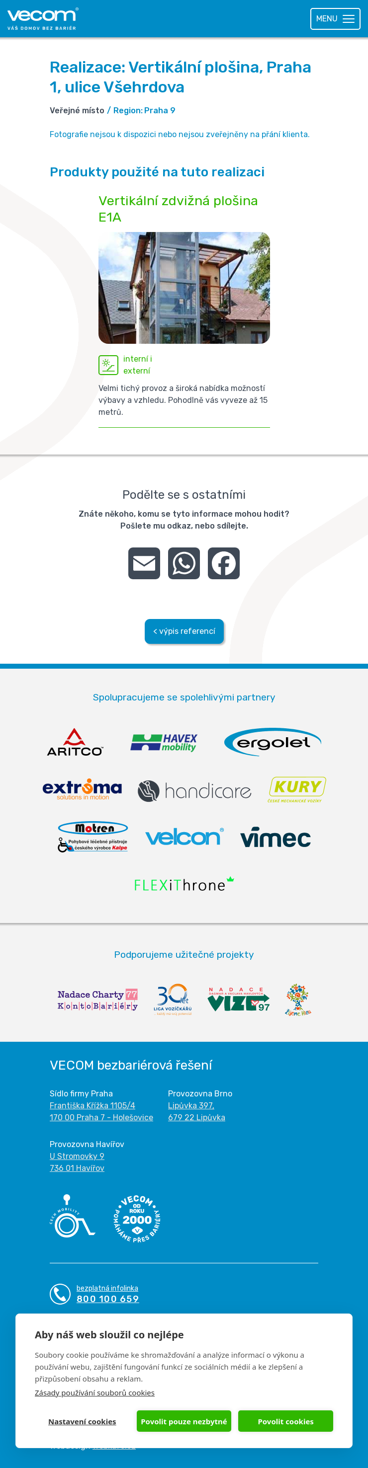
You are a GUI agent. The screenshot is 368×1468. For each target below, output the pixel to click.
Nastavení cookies (82, 1421)
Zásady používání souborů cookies (95, 1392)
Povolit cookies (285, 1421)
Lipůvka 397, (191, 1105)
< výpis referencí (184, 631)
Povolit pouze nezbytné (184, 1421)
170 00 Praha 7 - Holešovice (101, 1117)
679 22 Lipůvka (196, 1117)
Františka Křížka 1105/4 (92, 1105)
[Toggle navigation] (335, 19)
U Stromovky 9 (77, 1156)
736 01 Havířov (77, 1168)
